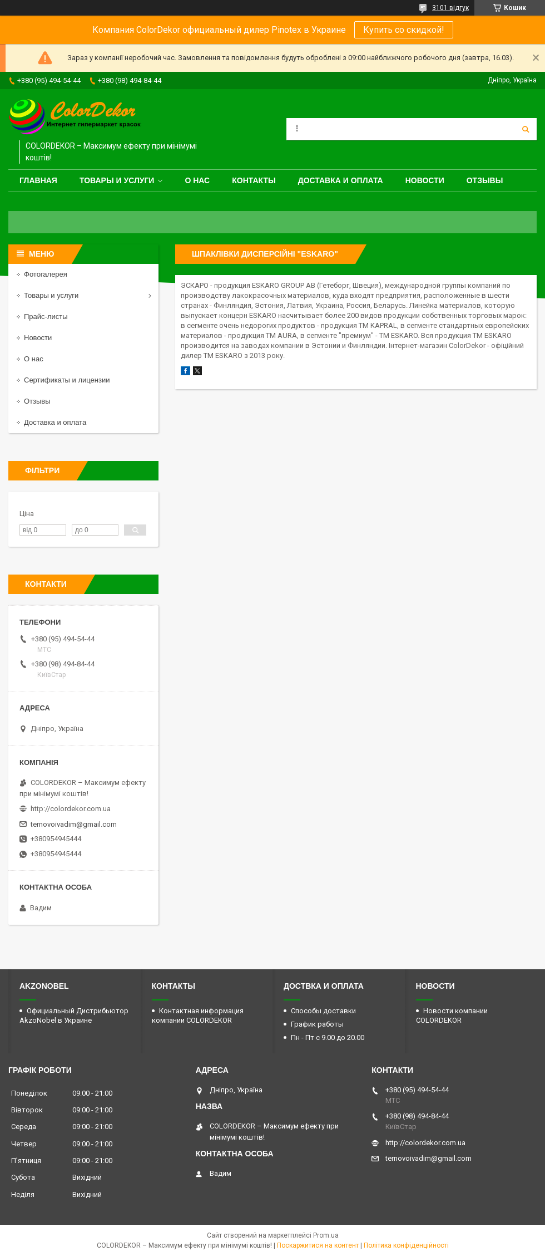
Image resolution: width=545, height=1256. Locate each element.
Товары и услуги (117, 180)
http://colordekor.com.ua (71, 808)
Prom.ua (326, 1235)
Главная (38, 180)
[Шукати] (525, 129)
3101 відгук (450, 8)
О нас (197, 180)
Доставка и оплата (340, 180)
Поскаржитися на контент (318, 1245)
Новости (424, 180)
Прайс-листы (46, 316)
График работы (317, 1024)
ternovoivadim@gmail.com (74, 824)
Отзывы (485, 180)
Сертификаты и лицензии (67, 380)
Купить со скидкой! (403, 29)
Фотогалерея (45, 274)
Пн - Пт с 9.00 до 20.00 (327, 1037)
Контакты (253, 180)
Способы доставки (323, 1011)
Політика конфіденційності (406, 1245)
